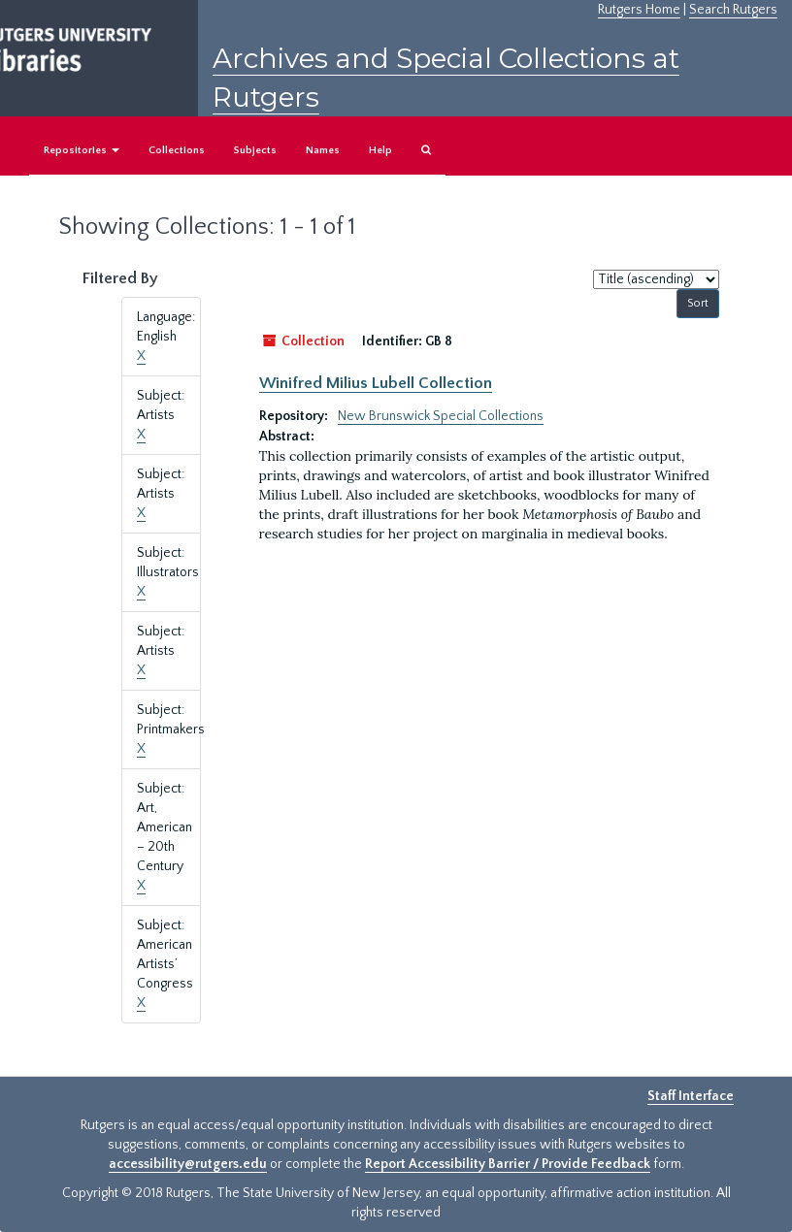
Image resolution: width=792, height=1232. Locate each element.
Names (323, 150)
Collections (176, 150)
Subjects (255, 150)
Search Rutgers (733, 9)
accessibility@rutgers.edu (188, 1164)
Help (380, 150)
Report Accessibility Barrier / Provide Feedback (507, 1164)
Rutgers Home (639, 9)
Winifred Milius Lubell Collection (375, 383)
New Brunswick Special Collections (441, 416)
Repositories (81, 150)
